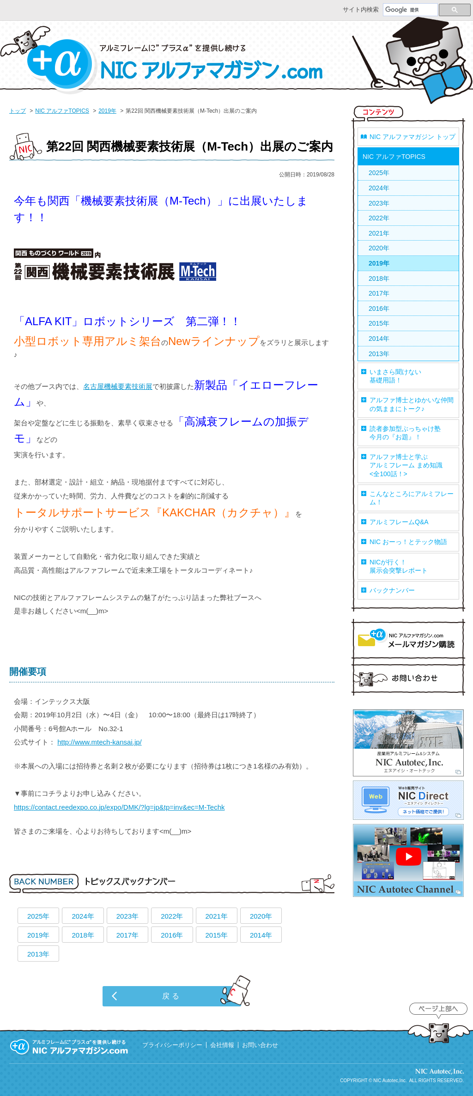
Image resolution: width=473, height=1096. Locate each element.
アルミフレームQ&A (399, 522)
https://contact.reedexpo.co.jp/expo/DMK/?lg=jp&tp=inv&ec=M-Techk (119, 807)
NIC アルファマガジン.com (161, 60)
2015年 (217, 935)
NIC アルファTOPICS (62, 111)
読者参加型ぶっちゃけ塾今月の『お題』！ (405, 433)
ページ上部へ (438, 1023)
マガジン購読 (408, 640)
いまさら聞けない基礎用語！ (395, 376)
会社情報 (222, 1045)
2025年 (38, 916)
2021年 (217, 916)
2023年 (127, 916)
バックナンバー (392, 590)
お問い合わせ (408, 678)
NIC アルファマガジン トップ (412, 136)
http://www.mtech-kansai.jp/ (99, 742)
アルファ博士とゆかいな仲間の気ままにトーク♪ (412, 404)
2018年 (83, 935)
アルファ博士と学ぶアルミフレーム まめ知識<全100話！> (406, 465)
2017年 (127, 935)
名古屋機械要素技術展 (117, 386)
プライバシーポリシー (172, 1045)
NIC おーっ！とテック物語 (408, 541)
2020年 (261, 916)
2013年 (38, 954)
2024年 (83, 916)
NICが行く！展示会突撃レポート (399, 566)
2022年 (172, 916)
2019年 (107, 111)
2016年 (172, 935)
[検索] (410, 10)
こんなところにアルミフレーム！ (412, 498)
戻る (172, 996)
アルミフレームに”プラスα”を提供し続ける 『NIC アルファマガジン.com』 (69, 1047)
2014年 (261, 935)
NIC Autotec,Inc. (389, 1080)
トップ (17, 111)
